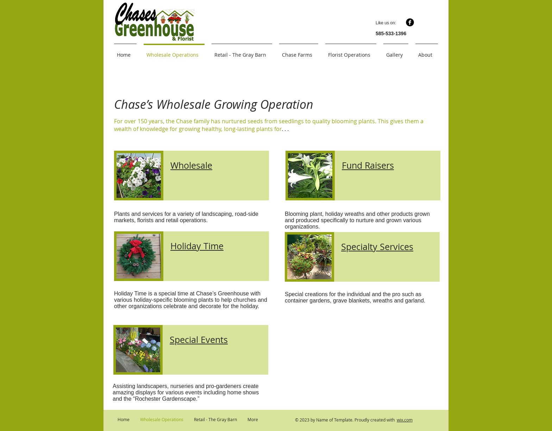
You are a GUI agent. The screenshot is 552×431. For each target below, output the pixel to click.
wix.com (405, 420)
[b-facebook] (410, 22)
